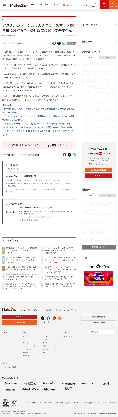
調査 (44, 346)
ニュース (32, 5)
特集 (47, 5)
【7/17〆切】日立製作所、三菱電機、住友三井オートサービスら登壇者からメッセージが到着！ (60, 260)
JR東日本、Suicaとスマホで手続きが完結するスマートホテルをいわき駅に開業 (37, 124)
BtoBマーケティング (29, 346)
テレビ (45, 352)
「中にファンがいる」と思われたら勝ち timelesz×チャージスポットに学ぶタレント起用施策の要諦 (60, 250)
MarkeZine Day (67, 336)
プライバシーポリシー (101, 401)
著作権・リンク (36, 401)
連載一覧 (25, 352)
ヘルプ (27, 401)
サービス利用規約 (86, 401)
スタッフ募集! (47, 401)
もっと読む (10, 192)
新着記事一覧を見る (98, 247)
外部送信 (113, 401)
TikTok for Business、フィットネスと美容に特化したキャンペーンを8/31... (34, 180)
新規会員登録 (98, 170)
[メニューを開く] (4, 4)
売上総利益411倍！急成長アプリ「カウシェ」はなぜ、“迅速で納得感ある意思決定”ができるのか (21, 276)
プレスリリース (13, 169)
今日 (90, 58)
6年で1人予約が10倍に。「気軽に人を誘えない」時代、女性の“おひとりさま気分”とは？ (21, 260)
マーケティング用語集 (9, 367)
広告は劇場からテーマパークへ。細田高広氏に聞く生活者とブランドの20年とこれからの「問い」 (21, 250)
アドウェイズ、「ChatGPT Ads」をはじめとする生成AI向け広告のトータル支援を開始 (39, 189)
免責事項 (68, 401)
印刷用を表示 (8, 155)
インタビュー (47, 336)
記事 (40, 5)
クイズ (45, 343)
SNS (44, 356)
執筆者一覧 (26, 356)
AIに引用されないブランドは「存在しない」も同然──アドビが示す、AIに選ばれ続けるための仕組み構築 (60, 269)
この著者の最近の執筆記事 (28, 220)
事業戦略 (20, 43)
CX (24, 339)
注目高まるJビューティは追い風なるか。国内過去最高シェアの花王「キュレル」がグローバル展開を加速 (21, 286)
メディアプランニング (50, 349)
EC (4, 43)
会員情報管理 (58, 401)
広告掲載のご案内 (98, 317)
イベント (55, 5)
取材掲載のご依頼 (98, 322)
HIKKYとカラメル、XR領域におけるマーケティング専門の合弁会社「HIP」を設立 (38, 127)
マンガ (45, 339)
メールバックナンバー (98, 164)
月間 (107, 58)
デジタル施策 (27, 349)
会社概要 (75, 401)
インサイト (26, 343)
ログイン (98, 176)
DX (24, 336)
